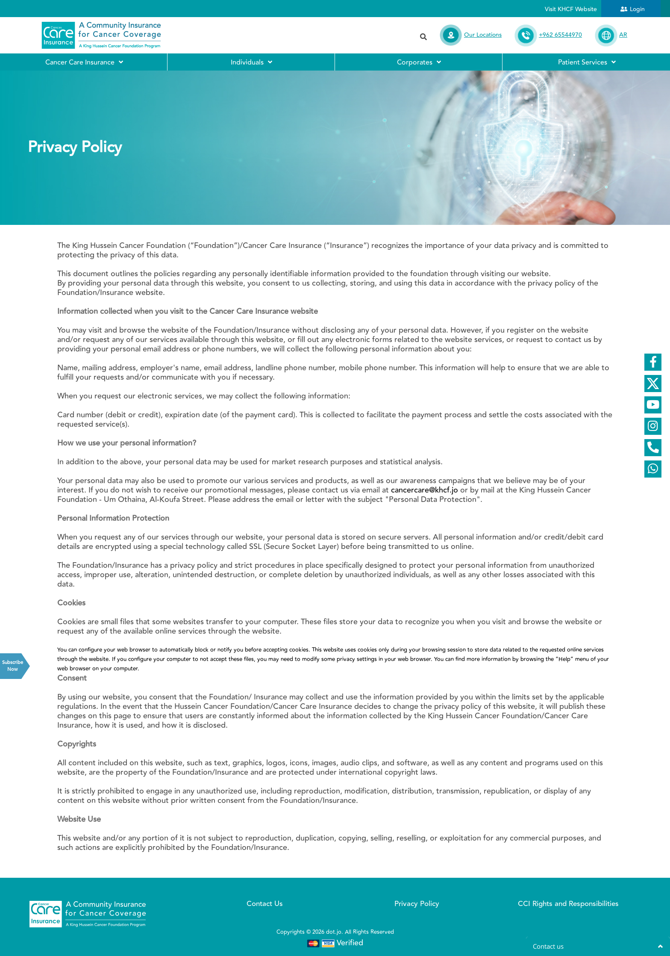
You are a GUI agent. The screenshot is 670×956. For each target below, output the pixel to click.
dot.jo (333, 932)
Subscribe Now (12, 666)
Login (637, 9)
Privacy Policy (416, 903)
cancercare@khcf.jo (424, 490)
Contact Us (265, 903)
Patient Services (586, 62)
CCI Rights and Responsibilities (568, 903)
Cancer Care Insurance (83, 62)
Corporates (418, 62)
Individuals (251, 62)
